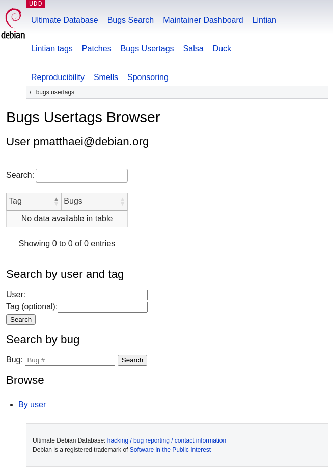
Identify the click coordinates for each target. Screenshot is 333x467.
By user (32, 404)
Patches (97, 48)
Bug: (14, 359)
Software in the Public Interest (170, 449)
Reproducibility (58, 77)
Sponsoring (148, 77)
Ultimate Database (64, 20)
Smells (106, 77)
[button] (56, 201)
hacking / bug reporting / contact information (166, 440)
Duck (222, 48)
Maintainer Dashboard (203, 20)
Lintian (264, 20)
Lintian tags (52, 48)
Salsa (193, 48)
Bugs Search (130, 20)
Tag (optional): (32, 306)
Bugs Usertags (147, 48)
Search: (20, 175)
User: (15, 294)
